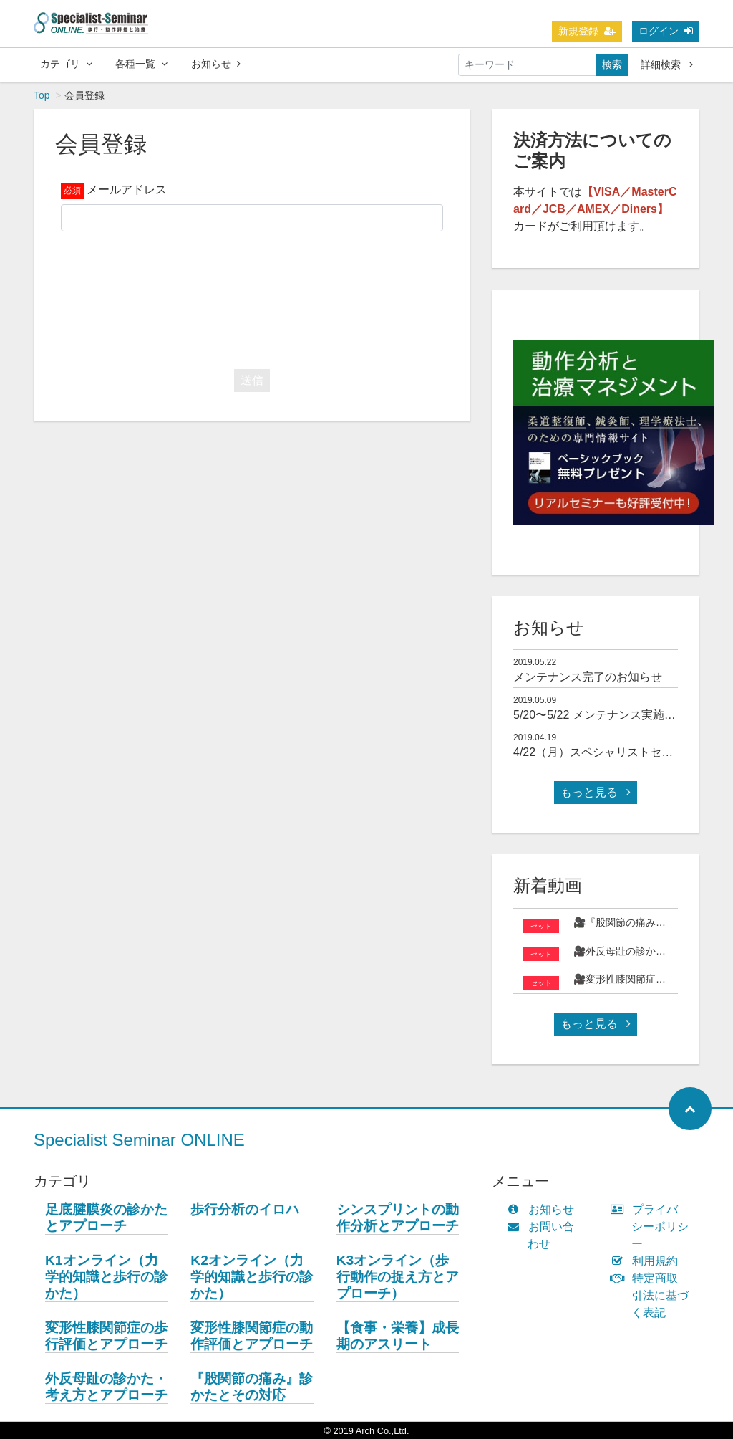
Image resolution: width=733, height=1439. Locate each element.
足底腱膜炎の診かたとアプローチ (106, 1217)
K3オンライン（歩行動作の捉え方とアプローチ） (397, 1277)
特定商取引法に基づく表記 (653, 1295)
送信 (252, 380)
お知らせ (216, 64)
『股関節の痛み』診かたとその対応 (251, 1386)
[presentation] (252, 297)
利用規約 (647, 1261)
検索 (612, 64)
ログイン (666, 31)
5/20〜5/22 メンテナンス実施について (611, 715)
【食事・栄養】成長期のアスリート (397, 1336)
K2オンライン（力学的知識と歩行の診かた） (251, 1277)
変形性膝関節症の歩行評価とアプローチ (106, 1336)
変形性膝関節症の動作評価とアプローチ (251, 1336)
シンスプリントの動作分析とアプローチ (397, 1217)
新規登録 (587, 31)
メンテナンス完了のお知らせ (587, 677)
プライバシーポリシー (653, 1226)
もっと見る (595, 792)
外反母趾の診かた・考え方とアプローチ (106, 1386)
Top (42, 95)
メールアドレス (127, 189)
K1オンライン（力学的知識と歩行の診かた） (106, 1277)
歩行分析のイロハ (244, 1209)
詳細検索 (667, 64)
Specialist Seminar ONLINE (139, 1139)
